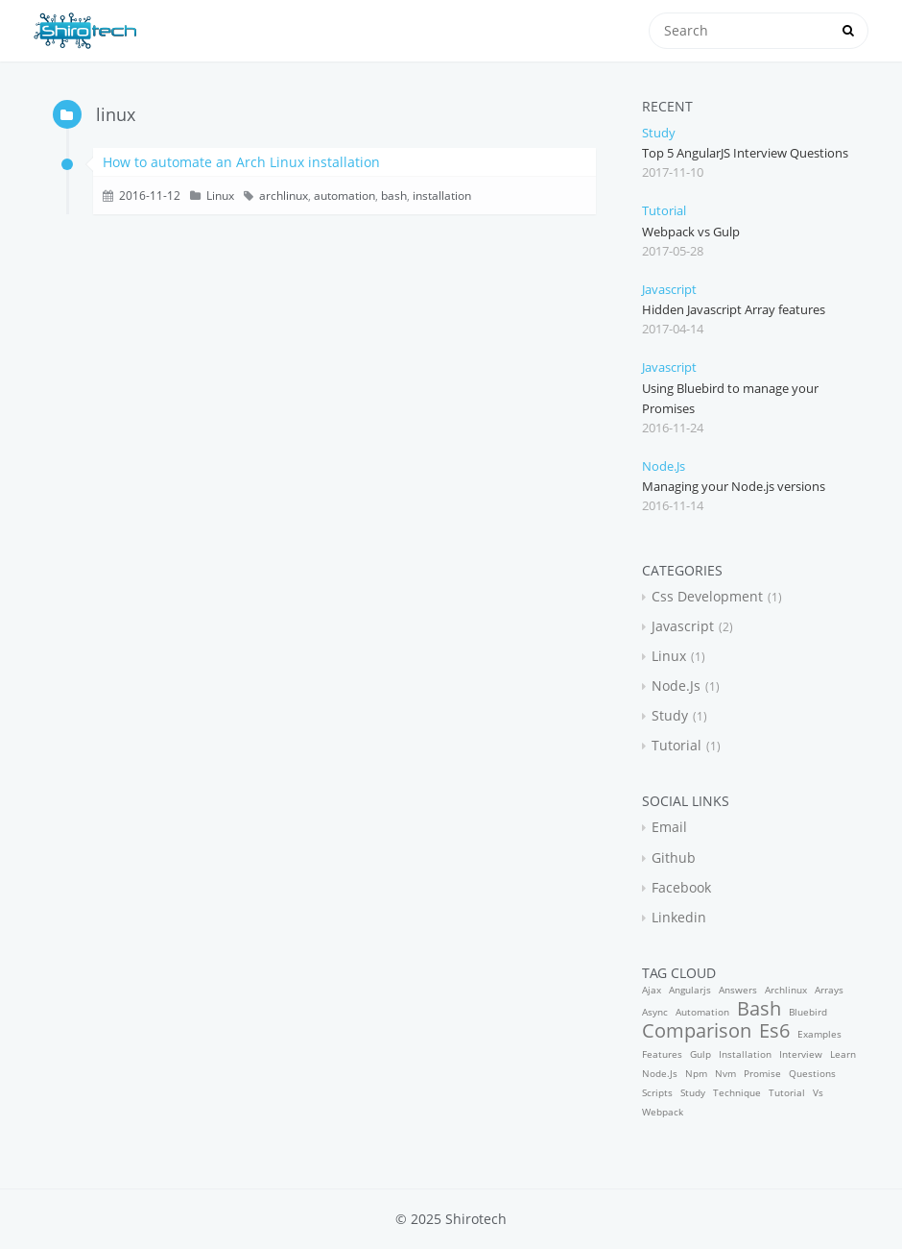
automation (344, 195)
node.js (663, 466)
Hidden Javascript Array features (733, 309)
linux (220, 195)
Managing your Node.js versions (733, 486)
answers (738, 989)
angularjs (690, 989)
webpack (662, 1111)
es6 (774, 1030)
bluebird (808, 1011)
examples (819, 1034)
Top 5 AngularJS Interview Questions (745, 152)
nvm (725, 1073)
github (674, 857)
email (669, 827)
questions (812, 1073)
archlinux (283, 195)
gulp (700, 1054)
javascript (669, 289)
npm (696, 1073)
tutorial (664, 210)
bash (394, 195)
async (655, 1011)
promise (762, 1073)
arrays (829, 989)
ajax (651, 989)
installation (442, 195)
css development (707, 596)
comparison (696, 1030)
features (662, 1054)
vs (818, 1092)
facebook (681, 887)
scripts (657, 1092)
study (659, 132)
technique (737, 1092)
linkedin (679, 917)
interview (800, 1054)
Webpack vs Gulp (691, 231)
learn (843, 1054)
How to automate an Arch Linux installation (241, 162)
